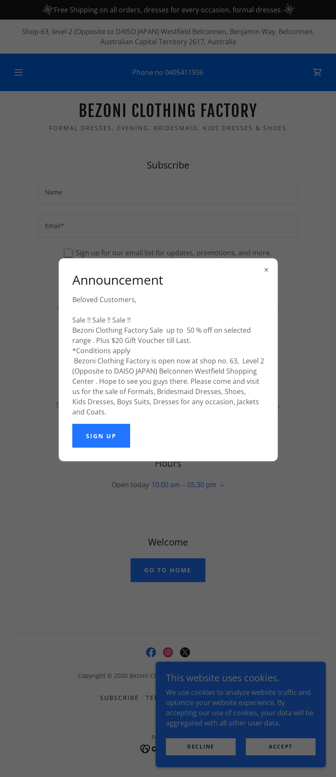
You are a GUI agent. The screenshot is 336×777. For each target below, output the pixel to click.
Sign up (101, 436)
